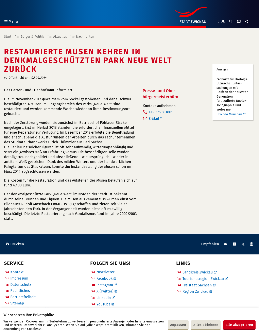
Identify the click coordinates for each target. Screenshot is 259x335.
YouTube (103, 304)
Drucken (15, 244)
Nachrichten (85, 36)
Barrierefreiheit (23, 297)
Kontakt (17, 272)
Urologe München (229, 114)
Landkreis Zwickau (198, 272)
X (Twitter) (105, 291)
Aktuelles (60, 36)
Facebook (105, 278)
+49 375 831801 (161, 112)
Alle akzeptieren (239, 325)
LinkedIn (104, 298)
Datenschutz (20, 284)
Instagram (105, 285)
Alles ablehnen (205, 325)
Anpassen (178, 325)
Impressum (19, 278)
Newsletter (106, 272)
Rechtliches (20, 290)
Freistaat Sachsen (197, 285)
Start (7, 36)
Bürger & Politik (32, 36)
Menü (11, 22)
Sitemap (17, 303)
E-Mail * (155, 118)
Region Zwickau (195, 291)
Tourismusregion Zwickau (203, 279)
